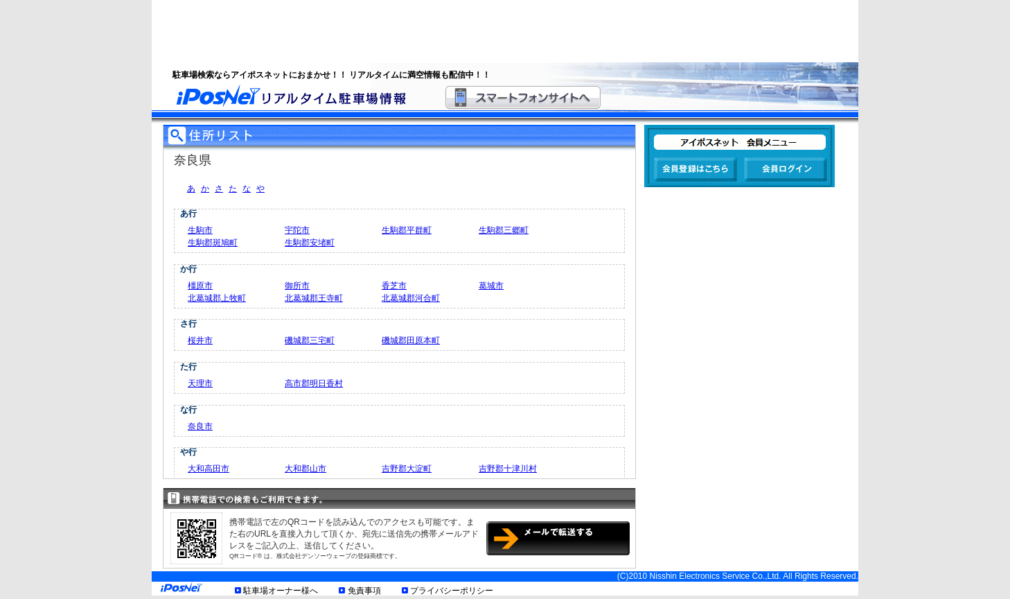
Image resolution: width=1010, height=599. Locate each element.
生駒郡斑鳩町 (213, 243)
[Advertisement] (488, 31)
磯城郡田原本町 (411, 340)
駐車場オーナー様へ (280, 591)
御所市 (297, 285)
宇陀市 (297, 230)
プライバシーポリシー (451, 591)
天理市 (200, 383)
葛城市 (491, 285)
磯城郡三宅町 (310, 340)
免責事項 (364, 591)
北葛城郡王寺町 (314, 298)
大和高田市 (208, 469)
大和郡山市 (305, 469)
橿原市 (200, 285)
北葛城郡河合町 (411, 298)
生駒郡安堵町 (310, 243)
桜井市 (200, 340)
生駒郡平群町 (407, 230)
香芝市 (394, 285)
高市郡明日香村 (314, 383)
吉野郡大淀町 (407, 469)
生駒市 (200, 230)
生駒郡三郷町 (504, 230)
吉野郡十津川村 (508, 469)
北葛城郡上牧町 (217, 298)
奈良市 (200, 426)
